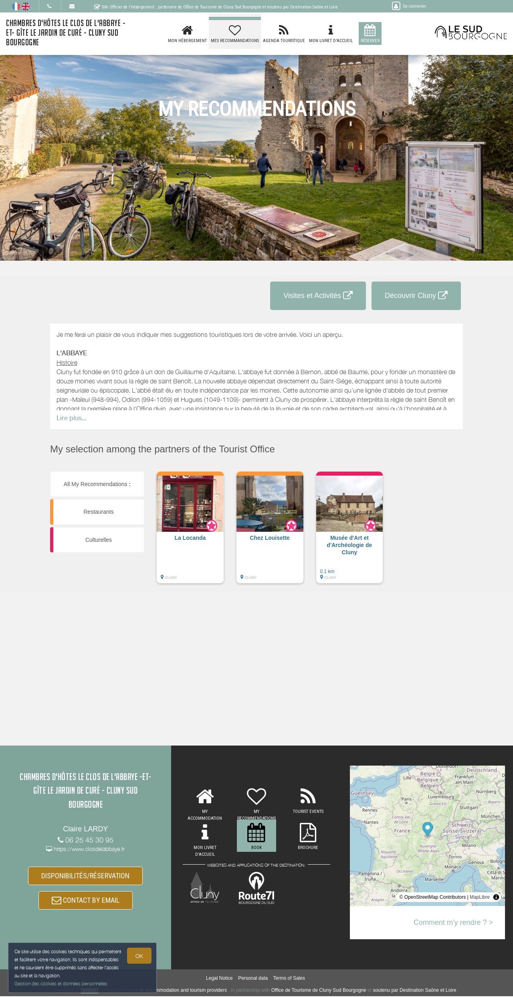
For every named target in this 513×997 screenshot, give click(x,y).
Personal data (253, 979)
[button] (190, 531)
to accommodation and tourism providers (183, 991)
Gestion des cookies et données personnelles (60, 984)
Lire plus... (72, 418)
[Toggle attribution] (496, 897)
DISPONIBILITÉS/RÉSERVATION (85, 875)
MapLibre (480, 897)
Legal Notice (219, 979)
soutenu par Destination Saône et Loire (414, 991)
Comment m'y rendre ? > (453, 922)
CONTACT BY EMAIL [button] (85, 900)
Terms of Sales (289, 979)
